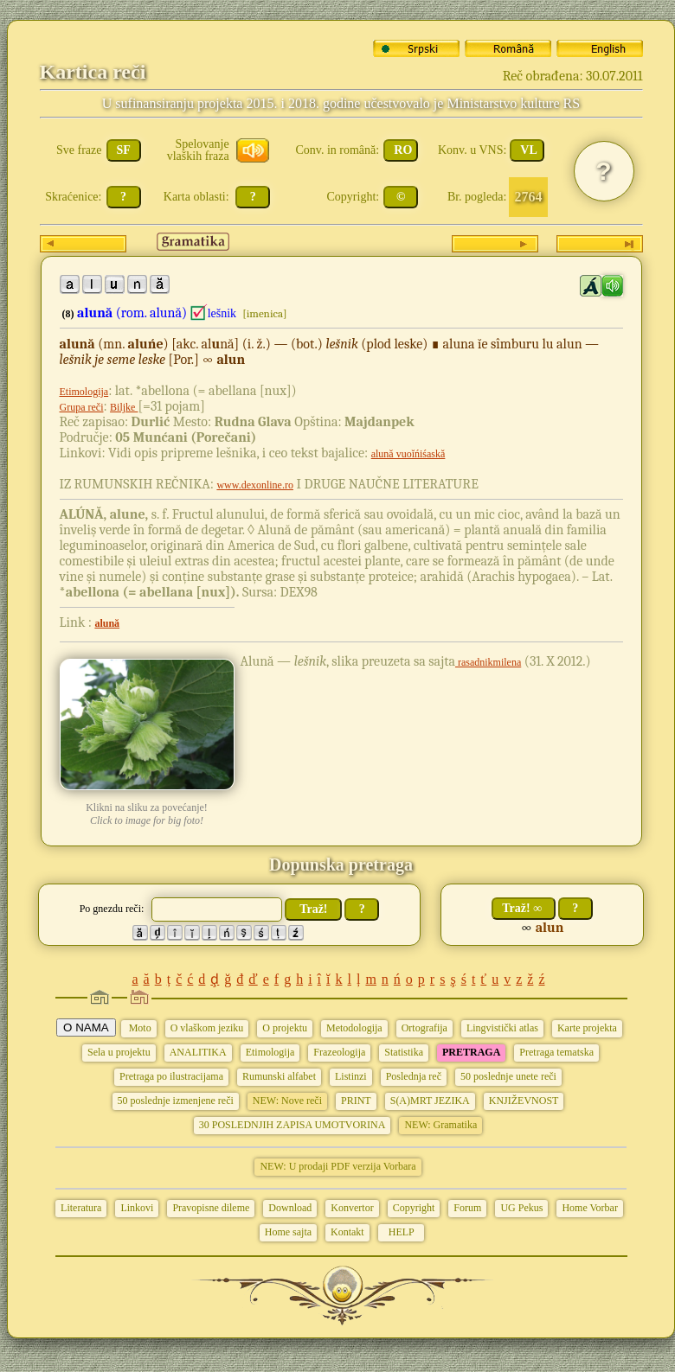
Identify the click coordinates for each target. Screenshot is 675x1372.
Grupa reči (82, 407)
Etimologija (84, 392)
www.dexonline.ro (254, 485)
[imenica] (264, 313)
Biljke (124, 407)
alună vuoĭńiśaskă (408, 454)
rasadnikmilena (488, 662)
